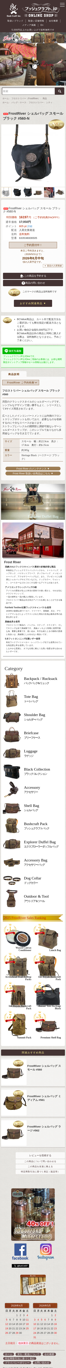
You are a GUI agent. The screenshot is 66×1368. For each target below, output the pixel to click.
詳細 (29, 222)
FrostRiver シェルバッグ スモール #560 (44, 1062)
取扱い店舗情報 (27, 21)
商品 (45, 94)
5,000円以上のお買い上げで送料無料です (33, 25)
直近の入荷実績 (54, 261)
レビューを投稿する (40, 1149)
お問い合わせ (41, 1357)
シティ (49, 98)
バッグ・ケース (18, 98)
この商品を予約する (33, 271)
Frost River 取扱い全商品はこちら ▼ (33, 466)
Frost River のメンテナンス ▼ (32, 461)
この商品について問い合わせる (40, 1155)
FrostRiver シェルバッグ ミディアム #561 (44, 1092)
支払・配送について (28, 1348)
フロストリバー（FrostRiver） (25, 94)
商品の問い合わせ (33, 278)
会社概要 (40, 21)
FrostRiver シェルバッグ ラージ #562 (44, 1122)
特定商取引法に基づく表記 (19, 1352)
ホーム (5, 94)
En (62, 21)
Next (62, 188)
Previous (3, 188)
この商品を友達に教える (40, 1161)
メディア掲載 (53, 21)
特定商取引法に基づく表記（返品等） (40, 1166)
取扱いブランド (10, 21)
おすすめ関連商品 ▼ (33, 299)
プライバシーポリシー (17, 1357)
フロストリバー (36, 98)
